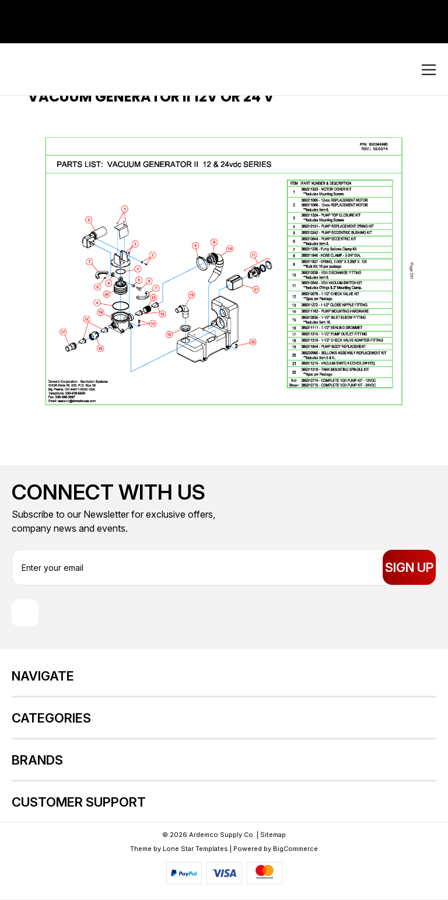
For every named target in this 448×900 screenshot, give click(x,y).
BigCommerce (295, 849)
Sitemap (273, 835)
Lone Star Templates (195, 849)
